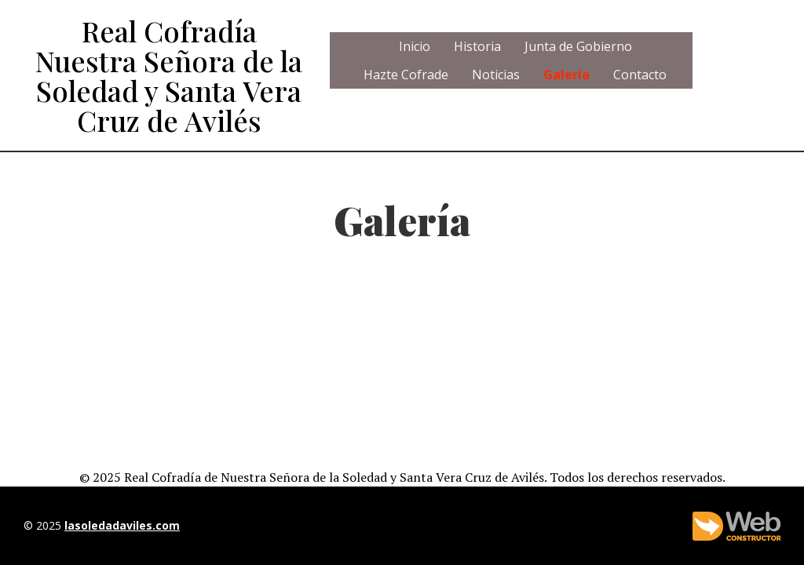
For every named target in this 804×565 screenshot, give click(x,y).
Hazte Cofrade (406, 74)
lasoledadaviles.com (122, 525)
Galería (566, 74)
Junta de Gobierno (578, 46)
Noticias (496, 74)
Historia (477, 46)
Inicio (414, 46)
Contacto (640, 74)
